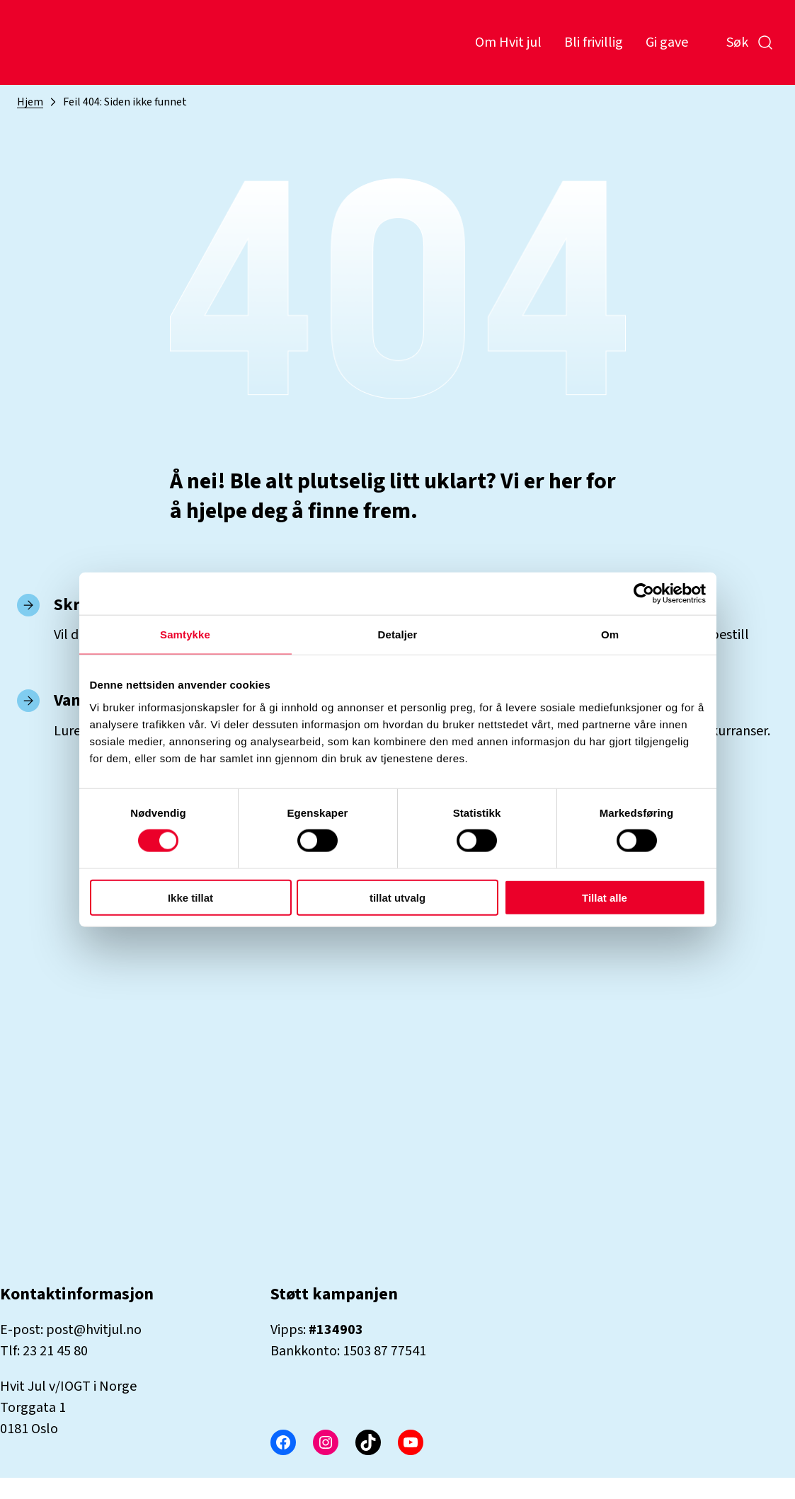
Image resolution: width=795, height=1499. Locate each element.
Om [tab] (610, 634)
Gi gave (667, 42)
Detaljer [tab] (398, 634)
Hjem (30, 102)
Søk (750, 42)
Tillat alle (604, 897)
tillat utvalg (397, 897)
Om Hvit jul (508, 42)
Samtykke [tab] (185, 634)
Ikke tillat (190, 897)
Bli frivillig (593, 42)
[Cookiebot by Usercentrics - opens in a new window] (644, 593)
